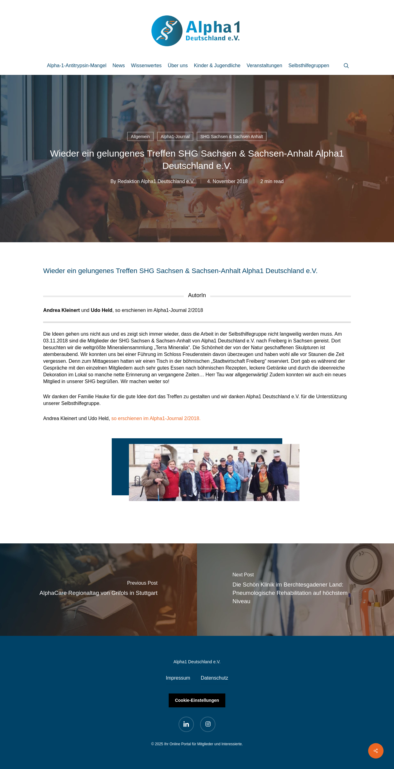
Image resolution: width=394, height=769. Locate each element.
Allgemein (140, 136)
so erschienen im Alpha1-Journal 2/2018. (156, 418)
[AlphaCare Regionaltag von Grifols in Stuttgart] (98, 589)
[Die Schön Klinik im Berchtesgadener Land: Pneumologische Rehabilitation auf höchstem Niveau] (295, 589)
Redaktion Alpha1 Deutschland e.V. (156, 181)
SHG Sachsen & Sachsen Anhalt (231, 136)
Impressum (178, 678)
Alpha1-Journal (175, 136)
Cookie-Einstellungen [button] (197, 700)
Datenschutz (214, 678)
